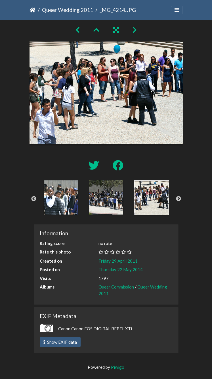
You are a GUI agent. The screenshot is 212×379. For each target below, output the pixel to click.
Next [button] (178, 199)
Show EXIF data (60, 342)
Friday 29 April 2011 (118, 260)
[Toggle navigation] (177, 10)
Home (32, 10)
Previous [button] (34, 199)
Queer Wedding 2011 (67, 10)
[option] (60, 197)
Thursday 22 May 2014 (120, 269)
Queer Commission (116, 286)
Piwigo (117, 367)
